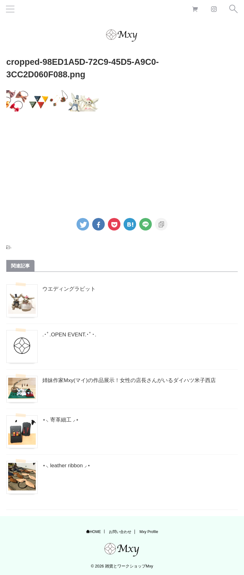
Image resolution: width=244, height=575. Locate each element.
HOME (95, 532)
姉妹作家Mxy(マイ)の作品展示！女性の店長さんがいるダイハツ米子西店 (134, 380)
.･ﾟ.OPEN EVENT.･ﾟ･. (70, 334)
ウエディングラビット (70, 289)
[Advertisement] (120, 161)
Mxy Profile (149, 532)
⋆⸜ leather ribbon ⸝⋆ (67, 465)
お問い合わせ (120, 532)
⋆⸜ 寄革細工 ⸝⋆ (61, 420)
